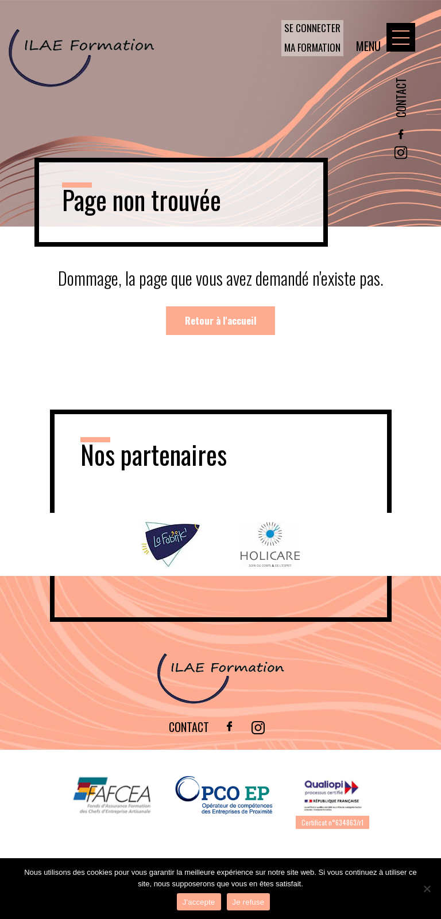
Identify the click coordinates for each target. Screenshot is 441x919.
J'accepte (199, 902)
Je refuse (249, 902)
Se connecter (312, 28)
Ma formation (312, 47)
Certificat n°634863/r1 (332, 822)
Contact (401, 97)
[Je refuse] (426, 888)
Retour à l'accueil (221, 320)
